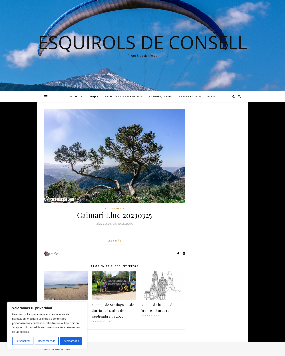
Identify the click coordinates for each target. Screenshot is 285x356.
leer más (115, 240)
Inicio (74, 96)
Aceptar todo (71, 341)
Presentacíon (190, 96)
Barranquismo (160, 96)
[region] (47, 325)
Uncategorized (115, 208)
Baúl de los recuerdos (123, 96)
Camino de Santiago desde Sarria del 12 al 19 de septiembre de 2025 (113, 311)
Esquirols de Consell (142, 42)
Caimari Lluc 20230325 (114, 215)
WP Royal (66, 349)
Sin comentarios (123, 223)
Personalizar (22, 341)
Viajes (93, 96)
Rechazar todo (46, 341)
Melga (55, 253)
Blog (211, 96)
